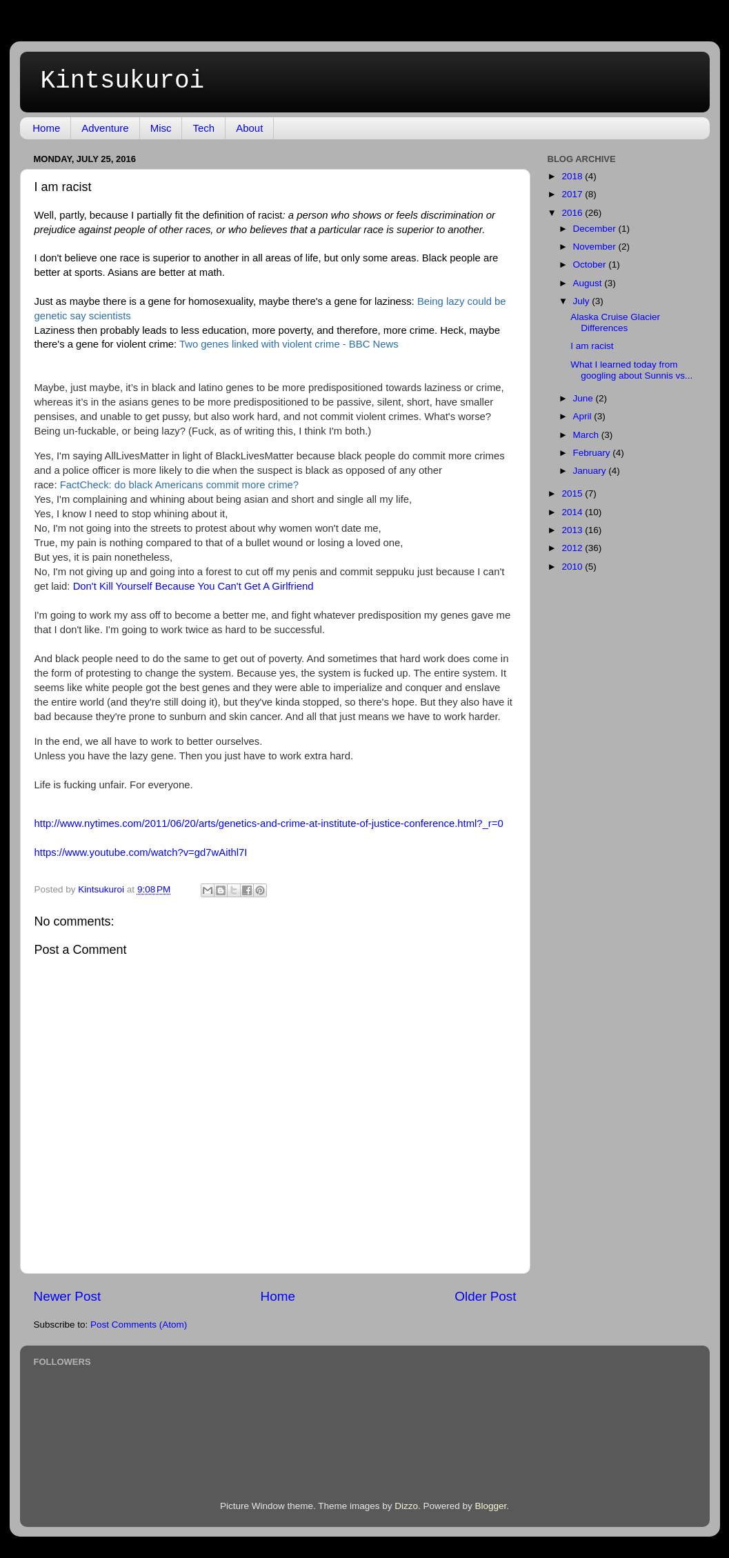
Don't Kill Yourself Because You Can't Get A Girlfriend (193, 586)
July (582, 301)
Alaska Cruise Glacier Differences (615, 322)
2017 (573, 194)
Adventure (104, 128)
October (591, 264)
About (249, 128)
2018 (573, 176)
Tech (203, 128)
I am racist (591, 346)
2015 (573, 493)
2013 (573, 530)
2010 (573, 566)
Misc (161, 128)
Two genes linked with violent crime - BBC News (289, 344)
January (591, 471)
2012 (573, 548)
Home (46, 128)
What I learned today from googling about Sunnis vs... (631, 370)
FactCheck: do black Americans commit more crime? (179, 484)
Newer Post (67, 1296)
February (593, 453)
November (596, 246)
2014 (573, 512)
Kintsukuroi (123, 81)
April (584, 416)
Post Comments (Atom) (138, 1324)
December (596, 228)
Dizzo (406, 1506)
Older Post (485, 1296)
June (584, 398)
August (589, 283)
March (587, 435)
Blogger (491, 1506)
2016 (573, 213)
